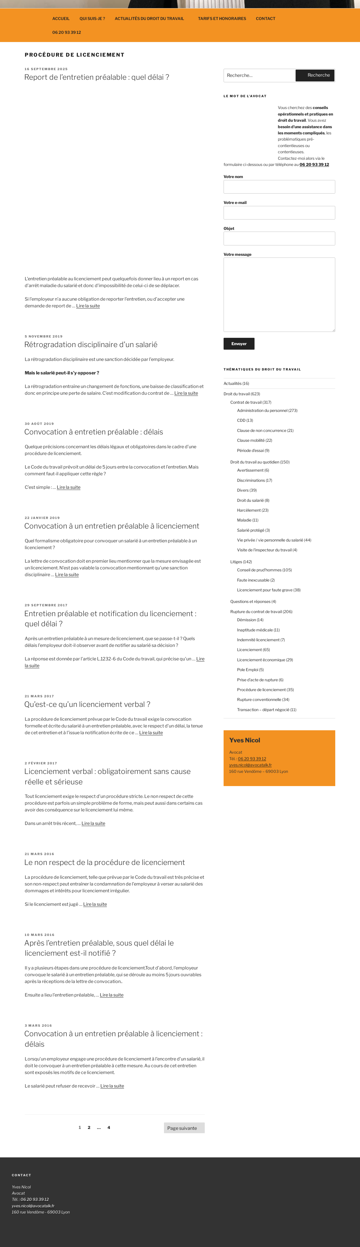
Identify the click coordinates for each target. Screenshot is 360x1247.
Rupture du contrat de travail (256, 611)
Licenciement (249, 649)
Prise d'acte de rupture (257, 679)
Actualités (233, 383)
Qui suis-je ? (92, 18)
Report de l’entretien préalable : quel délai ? (96, 77)
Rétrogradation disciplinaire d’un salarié (91, 344)
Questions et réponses (250, 601)
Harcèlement (249, 510)
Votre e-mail (279, 209)
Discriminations (251, 480)
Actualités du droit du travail (152, 18)
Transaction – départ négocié (263, 709)
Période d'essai (250, 450)
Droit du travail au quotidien (254, 462)
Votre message (279, 292)
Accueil (61, 18)
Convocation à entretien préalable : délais (93, 431)
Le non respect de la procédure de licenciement (104, 862)
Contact (265, 18)
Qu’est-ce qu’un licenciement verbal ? (87, 704)
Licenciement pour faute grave (264, 589)
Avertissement (250, 470)
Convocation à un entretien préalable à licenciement (111, 526)
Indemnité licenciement (258, 639)
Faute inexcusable (253, 580)
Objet (279, 235)
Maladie (244, 520)
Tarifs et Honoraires (222, 18)
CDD (241, 420)
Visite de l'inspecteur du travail (264, 549)
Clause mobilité (251, 440)
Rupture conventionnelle (259, 699)
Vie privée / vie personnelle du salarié (270, 540)
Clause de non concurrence (261, 430)
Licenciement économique (261, 659)
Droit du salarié (250, 500)
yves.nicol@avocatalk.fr (250, 764)
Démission (246, 619)
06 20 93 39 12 (66, 32)
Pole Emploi (247, 669)
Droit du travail (237, 393)
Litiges (236, 561)
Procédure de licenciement (261, 689)
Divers (243, 490)
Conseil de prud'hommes (259, 569)
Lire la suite (88, 306)
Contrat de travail (246, 402)
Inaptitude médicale (255, 629)
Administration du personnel (262, 410)
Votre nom (279, 184)
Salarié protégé (250, 530)
